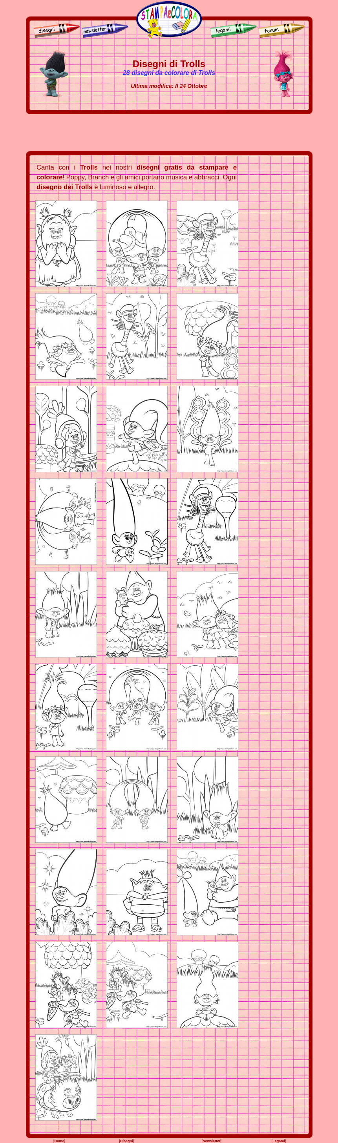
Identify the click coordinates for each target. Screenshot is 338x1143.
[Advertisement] (169, 132)
